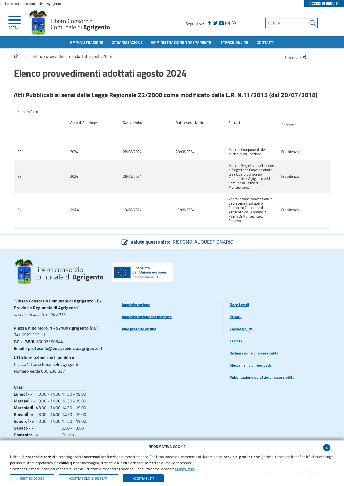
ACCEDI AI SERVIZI (324, 3)
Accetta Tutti (143, 478)
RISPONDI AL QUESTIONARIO (203, 242)
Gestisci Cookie (32, 478)
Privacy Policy (185, 469)
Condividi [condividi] (295, 57)
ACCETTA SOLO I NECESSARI (88, 478)
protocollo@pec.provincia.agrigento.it (65, 348)
